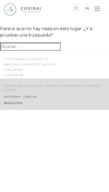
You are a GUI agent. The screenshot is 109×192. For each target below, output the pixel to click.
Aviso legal (34, 85)
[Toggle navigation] (97, 9)
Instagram (12, 96)
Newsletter (13, 103)
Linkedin (30, 96)
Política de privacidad (63, 85)
